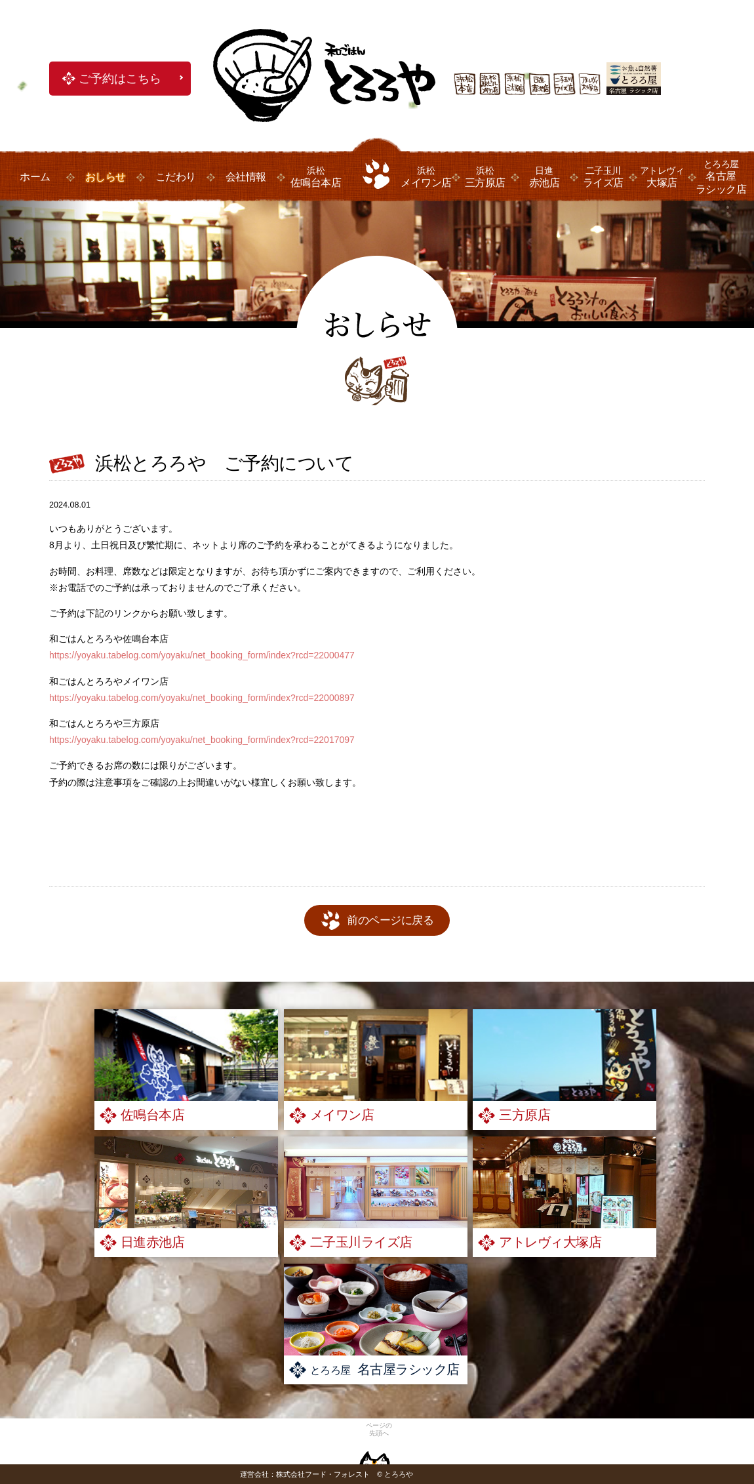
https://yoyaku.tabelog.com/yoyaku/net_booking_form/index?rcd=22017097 (202, 739)
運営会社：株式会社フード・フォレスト (305, 1474)
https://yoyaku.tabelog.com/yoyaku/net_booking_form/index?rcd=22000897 (202, 697)
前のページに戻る (390, 920)
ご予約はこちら (120, 78)
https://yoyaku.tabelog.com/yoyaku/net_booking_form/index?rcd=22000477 (202, 655)
